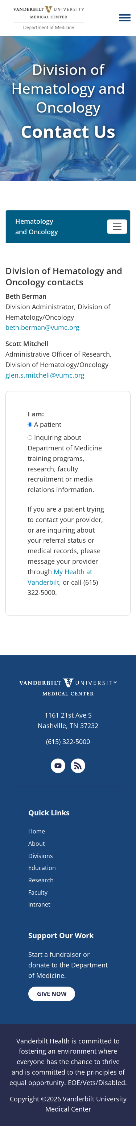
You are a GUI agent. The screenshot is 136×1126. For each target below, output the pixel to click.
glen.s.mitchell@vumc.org (45, 375)
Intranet (39, 904)
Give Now (51, 994)
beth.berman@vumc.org (42, 327)
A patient (47, 424)
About (36, 844)
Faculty (38, 892)
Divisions (40, 856)
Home (36, 831)
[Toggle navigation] (117, 226)
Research (41, 880)
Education (42, 868)
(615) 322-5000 (68, 741)
